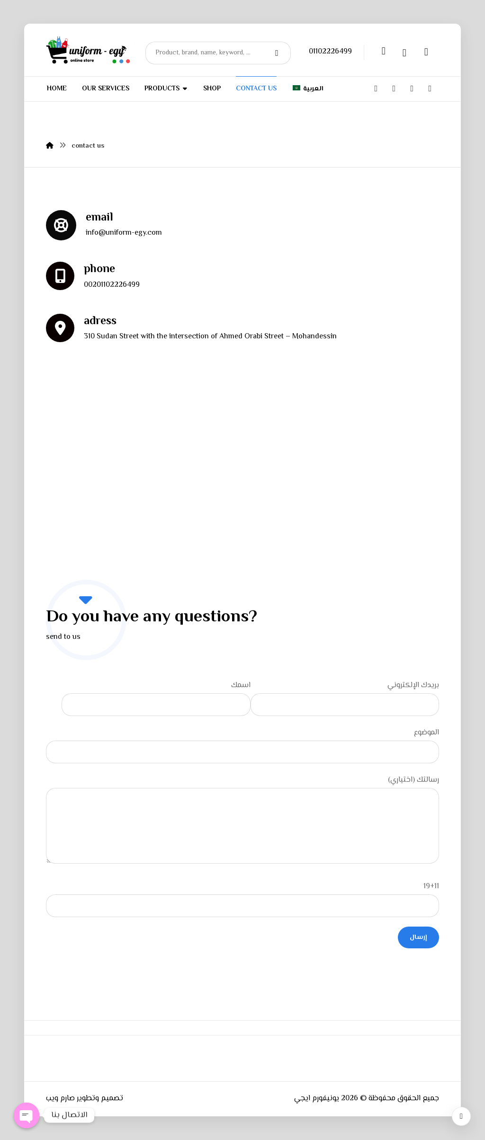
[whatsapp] (430, 88)
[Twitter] (394, 88)
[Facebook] (376, 88)
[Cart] (426, 52)
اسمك (156, 698)
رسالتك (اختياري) (242, 822)
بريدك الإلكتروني (345, 698)
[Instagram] (412, 88)
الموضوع (242, 745)
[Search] (277, 53)
